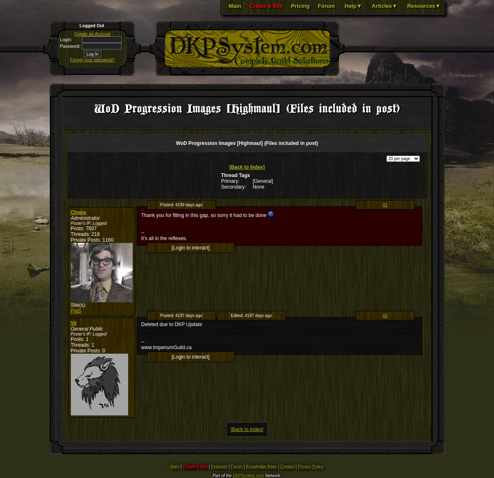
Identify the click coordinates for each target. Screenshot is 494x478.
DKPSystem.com (248, 475)
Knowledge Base (261, 466)
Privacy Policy (310, 466)
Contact (287, 466)
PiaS (76, 311)
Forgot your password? (92, 59)
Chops (78, 212)
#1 (385, 205)
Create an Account (93, 33)
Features (219, 466)
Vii (74, 323)
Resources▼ (423, 6)
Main (235, 6)
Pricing (300, 6)
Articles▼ (384, 6)
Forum (326, 6)
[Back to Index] (247, 167)
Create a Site (266, 6)
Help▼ (353, 6)
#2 (385, 315)
